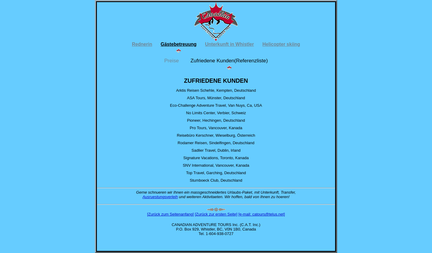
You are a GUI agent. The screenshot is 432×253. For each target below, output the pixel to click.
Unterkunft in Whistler (229, 44)
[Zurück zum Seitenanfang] (170, 214)
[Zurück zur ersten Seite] (216, 214)
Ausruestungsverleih (160, 197)
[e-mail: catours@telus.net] (261, 214)
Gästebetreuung (179, 44)
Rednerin (142, 44)
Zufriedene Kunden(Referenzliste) (229, 61)
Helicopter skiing (281, 44)
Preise (172, 61)
